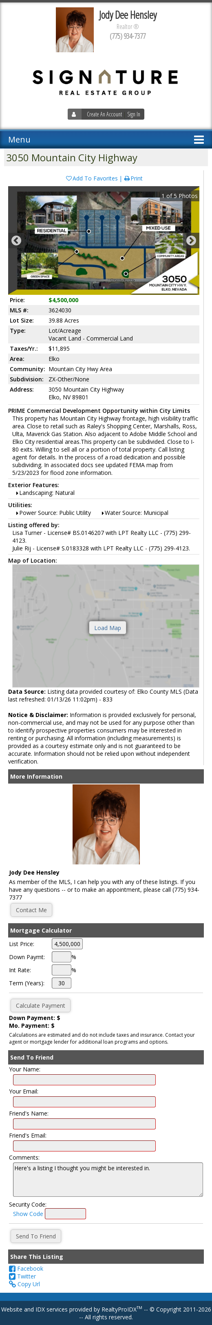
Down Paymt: (27, 957)
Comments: (24, 1157)
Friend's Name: (29, 1113)
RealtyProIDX (122, 1309)
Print (133, 178)
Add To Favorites (91, 178)
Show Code (28, 1214)
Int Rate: (20, 970)
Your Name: (24, 1069)
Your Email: (23, 1091)
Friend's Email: (27, 1135)
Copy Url (24, 1284)
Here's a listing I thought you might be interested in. (108, 1179)
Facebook (26, 1268)
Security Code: (27, 1204)
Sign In (133, 114)
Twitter (22, 1276)
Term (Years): (26, 983)
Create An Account (104, 114)
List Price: (21, 944)
